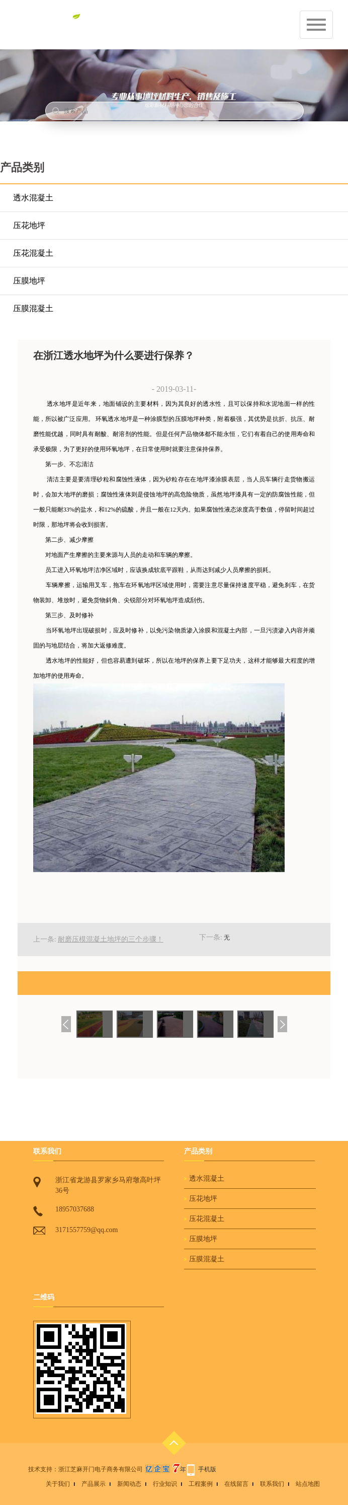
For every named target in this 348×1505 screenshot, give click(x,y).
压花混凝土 (33, 253)
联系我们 (272, 1483)
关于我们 (58, 1483)
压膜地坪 (29, 280)
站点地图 (308, 1483)
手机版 (207, 1469)
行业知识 (165, 1483)
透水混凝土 (33, 197)
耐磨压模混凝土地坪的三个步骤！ (110, 939)
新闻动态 (129, 1483)
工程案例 (201, 1483)
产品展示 (93, 1483)
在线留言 (236, 1483)
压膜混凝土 (33, 308)
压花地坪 (29, 225)
